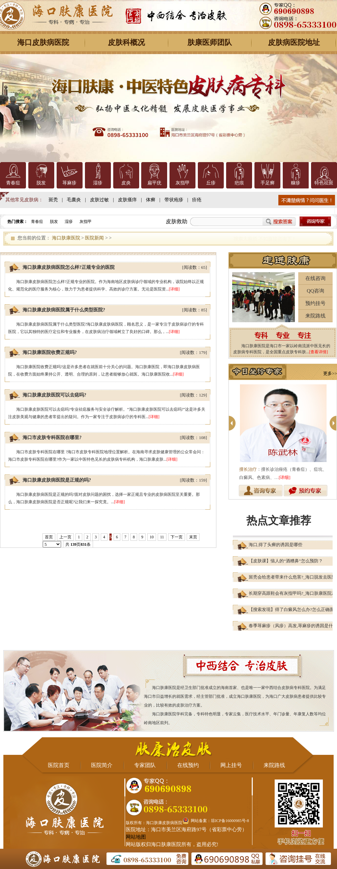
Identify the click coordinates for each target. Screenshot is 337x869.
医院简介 (102, 765)
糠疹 (295, 182)
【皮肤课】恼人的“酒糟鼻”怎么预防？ (286, 560)
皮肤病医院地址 (294, 42)
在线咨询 (315, 278)
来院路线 (315, 315)
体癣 (150, 199)
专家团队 (145, 765)
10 (152, 537)
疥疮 (197, 199)
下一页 (177, 537)
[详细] (174, 289)
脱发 (41, 182)
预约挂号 (315, 303)
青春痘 (13, 182)
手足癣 (268, 182)
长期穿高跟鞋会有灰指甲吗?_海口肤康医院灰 (292, 593)
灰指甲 (183, 182)
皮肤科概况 (126, 42)
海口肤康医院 (66, 237)
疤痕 (239, 182)
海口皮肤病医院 (43, 42)
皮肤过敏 (99, 199)
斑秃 (53, 199)
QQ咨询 (315, 290)
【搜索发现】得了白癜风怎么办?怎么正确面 (291, 609)
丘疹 (211, 182)
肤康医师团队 (209, 42)
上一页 (65, 537)
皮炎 (126, 182)
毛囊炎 (74, 199)
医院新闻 (94, 237)
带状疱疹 (173, 199)
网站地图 (136, 837)
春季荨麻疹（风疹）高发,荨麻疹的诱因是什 (291, 625)
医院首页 (58, 765)
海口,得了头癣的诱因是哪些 (275, 544)
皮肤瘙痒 (127, 199)
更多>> (330, 373)
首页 (49, 537)
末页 (193, 537)
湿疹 (97, 182)
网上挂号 (231, 765)
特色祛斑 (323, 182)
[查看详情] (318, 352)
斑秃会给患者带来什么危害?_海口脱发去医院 (292, 577)
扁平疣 (154, 182)
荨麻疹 (69, 182)
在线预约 (188, 765)
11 (162, 537)
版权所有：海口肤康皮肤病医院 (154, 822)
